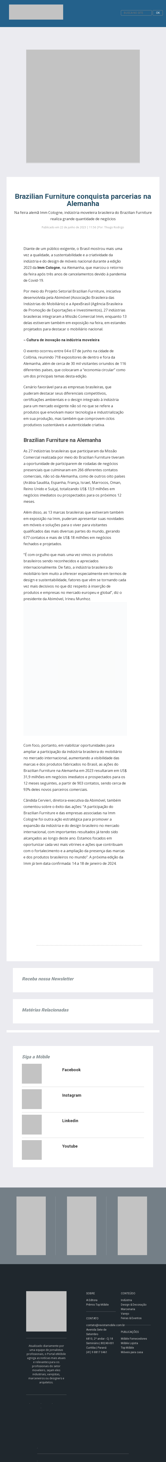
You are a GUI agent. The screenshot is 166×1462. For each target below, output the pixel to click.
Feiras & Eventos (131, 1318)
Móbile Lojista (129, 1343)
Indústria (126, 1300)
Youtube (70, 1146)
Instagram (71, 1095)
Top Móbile (127, 1347)
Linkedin (70, 1120)
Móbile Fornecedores (134, 1338)
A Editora (91, 1300)
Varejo (125, 1313)
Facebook (71, 1069)
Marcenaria (128, 1309)
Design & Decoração (133, 1304)
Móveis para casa (132, 1352)
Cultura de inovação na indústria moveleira (62, 340)
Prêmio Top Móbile (97, 1304)
